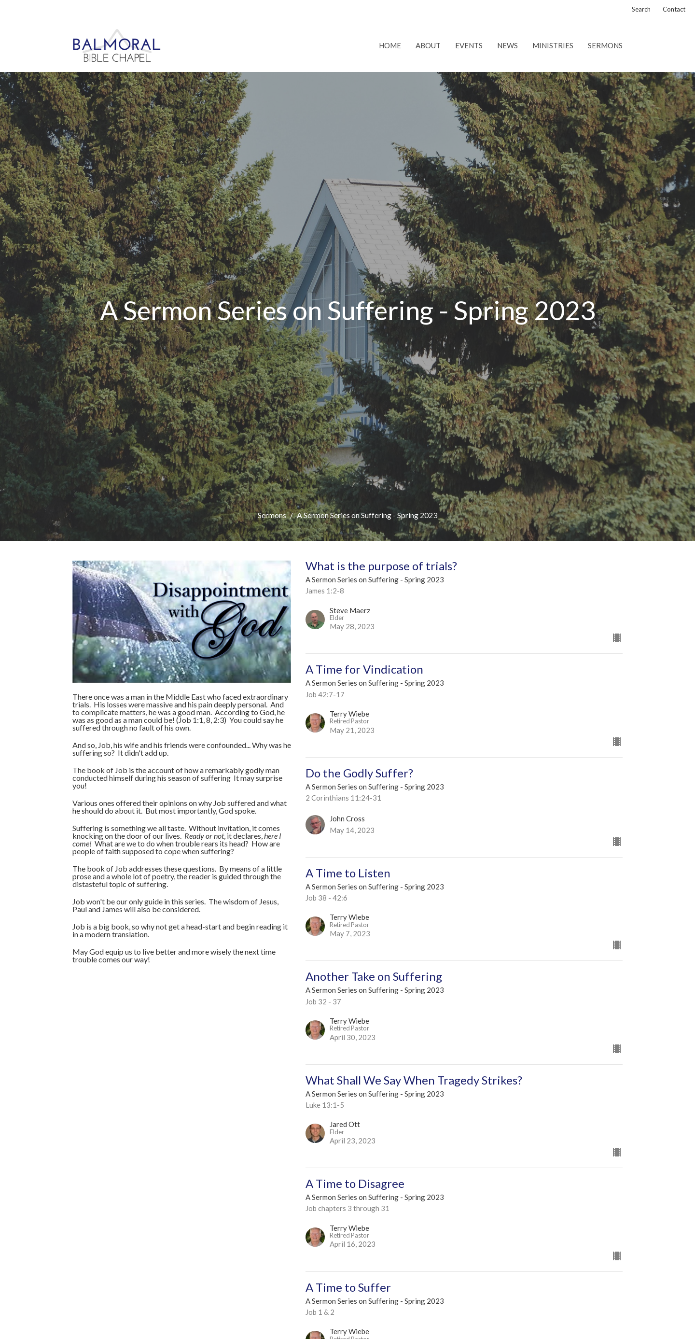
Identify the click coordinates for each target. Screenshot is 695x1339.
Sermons (605, 45)
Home (390, 45)
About (428, 45)
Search (641, 9)
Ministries (552, 45)
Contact (674, 9)
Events (469, 45)
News (507, 45)
